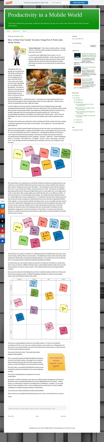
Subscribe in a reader (78, 130)
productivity (48, 408)
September (78, 122)
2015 (75, 98)
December (78, 100)
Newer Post (11, 416)
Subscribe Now (79, 2)
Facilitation (27, 408)
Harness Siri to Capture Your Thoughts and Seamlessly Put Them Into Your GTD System (89, 55)
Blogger (73, 428)
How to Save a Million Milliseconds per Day (87, 79)
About (24, 31)
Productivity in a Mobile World (45, 14)
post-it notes (36, 408)
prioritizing (42, 408)
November (78, 102)
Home (8, 31)
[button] (36, 2)
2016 (75, 95)
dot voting (21, 408)
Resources (16, 31)
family (31, 408)
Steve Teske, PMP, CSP (77, 38)
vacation (53, 408)
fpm (64, 428)
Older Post (63, 416)
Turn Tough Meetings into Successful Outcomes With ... (84, 105)
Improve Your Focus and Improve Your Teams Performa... (84, 108)
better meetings (15, 408)
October (78, 120)
